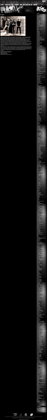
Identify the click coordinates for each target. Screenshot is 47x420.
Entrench (38, 123)
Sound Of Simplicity (40, 317)
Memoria (38, 222)
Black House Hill (39, 48)
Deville (38, 101)
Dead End (38, 89)
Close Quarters (39, 75)
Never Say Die (39, 238)
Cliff (37, 74)
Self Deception (39, 293)
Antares (38, 28)
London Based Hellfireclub (41, 206)
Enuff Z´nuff (38, 124)
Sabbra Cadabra (39, 285)
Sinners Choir (39, 299)
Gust (37, 158)
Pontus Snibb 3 (39, 258)
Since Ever (38, 298)
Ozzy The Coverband (40, 248)
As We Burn (39, 33)
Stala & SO (38, 319)
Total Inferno (39, 361)
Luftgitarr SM (39, 211)
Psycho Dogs (39, 261)
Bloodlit (38, 52)
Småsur (38, 311)
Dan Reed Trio (39, 85)
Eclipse (38, 114)
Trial (37, 363)
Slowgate (38, 308)
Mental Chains (39, 223)
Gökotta (38, 159)
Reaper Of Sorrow (39, 268)
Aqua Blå (38, 31)
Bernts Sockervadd (40, 45)
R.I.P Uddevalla (39, 264)
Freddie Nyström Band (40, 139)
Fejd (37, 136)
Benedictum (38, 44)
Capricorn (38, 65)
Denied (38, 98)
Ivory (37, 180)
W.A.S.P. (38, 384)
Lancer (38, 200)
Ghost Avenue (39, 147)
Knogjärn (38, 195)
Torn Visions (39, 359)
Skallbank (38, 303)
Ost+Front (38, 245)
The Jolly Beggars (39, 340)
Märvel (38, 235)
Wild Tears (38, 388)
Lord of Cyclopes (39, 208)
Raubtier (38, 266)
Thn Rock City (39, 354)
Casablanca (38, 66)
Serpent (38, 294)
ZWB (37, 399)
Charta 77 (38, 68)
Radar (38, 265)
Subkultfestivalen (39, 326)
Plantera (38, 257)
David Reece (39, 86)
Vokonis (38, 379)
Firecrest (38, 138)
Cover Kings (39, 78)
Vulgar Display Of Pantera (41, 382)
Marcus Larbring (39, 216)
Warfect (38, 385)
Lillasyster (38, 204)
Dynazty (38, 110)
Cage (37, 63)
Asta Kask (38, 35)
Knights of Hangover (40, 194)
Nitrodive (38, 240)
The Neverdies (39, 344)
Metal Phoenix (39, 225)
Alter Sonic (38, 24)
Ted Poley (38, 332)
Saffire (38, 286)
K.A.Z (37, 189)
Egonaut (38, 115)
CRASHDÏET (39, 80)
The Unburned (39, 350)
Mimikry (38, 228)
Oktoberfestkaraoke (40, 242)
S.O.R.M (38, 284)
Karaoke (38, 190)
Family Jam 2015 (39, 134)
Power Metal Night (40, 259)
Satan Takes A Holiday (40, 291)
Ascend (38, 34)
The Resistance (39, 347)
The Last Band (39, 341)
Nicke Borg (38, 239)
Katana (38, 191)
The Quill (38, 346)
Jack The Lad (39, 181)
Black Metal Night (39, 49)
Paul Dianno (39, 253)
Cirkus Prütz (39, 73)
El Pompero (38, 116)
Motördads (38, 231)
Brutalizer (38, 60)
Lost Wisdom (39, 209)
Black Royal (38, 50)
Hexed (38, 169)
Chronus (38, 72)
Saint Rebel (38, 288)
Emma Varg (38, 120)
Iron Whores (39, 179)
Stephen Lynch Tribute (40, 321)
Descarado (38, 99)
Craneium (38, 79)
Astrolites (38, 36)
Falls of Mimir (39, 133)
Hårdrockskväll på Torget (40, 174)
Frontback (38, 142)
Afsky (37, 18)
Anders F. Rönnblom (40, 25)
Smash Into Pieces (40, 310)
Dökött (38, 113)
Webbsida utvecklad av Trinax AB (23, 419)
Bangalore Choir (39, 42)
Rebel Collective (39, 269)
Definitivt (38, 93)
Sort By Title (39, 316)
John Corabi (39, 187)
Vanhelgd (38, 376)
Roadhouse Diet (39, 280)
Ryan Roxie (38, 283)
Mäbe (37, 234)
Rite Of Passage (39, 279)
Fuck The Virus (39, 144)
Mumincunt (38, 233)
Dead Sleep (38, 90)
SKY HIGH (38, 307)
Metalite (38, 226)
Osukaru (38, 246)
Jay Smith (38, 184)
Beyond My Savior (39, 47)
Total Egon (38, 360)
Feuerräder (38, 137)
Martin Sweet (39, 219)
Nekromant (38, 237)
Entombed (38, 122)
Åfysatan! (38, 400)
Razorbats (38, 267)
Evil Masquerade (39, 129)
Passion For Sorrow (40, 252)
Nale (37, 236)
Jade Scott (38, 182)
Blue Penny (38, 53)
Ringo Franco (39, 278)
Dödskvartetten (39, 112)
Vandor (38, 375)
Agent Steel (38, 21)
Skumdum (38, 306)
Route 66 (38, 282)
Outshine (38, 247)
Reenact (38, 272)
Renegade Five (39, 274)
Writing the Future (39, 395)
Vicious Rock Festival (40, 377)
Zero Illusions (39, 397)
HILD (37, 170)
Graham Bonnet (39, 150)
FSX (37, 143)
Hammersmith (39, 161)
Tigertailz (38, 357)
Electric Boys (39, 117)
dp (37, 107)
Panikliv (38, 251)
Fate (37, 135)
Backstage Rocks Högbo (40, 39)
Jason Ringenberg (39, 183)
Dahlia (38, 84)
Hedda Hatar (39, 166)
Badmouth (38, 40)
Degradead (38, 94)
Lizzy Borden (39, 205)
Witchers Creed (39, 391)
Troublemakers (39, 365)
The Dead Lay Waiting (40, 335)
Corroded (38, 77)
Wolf (37, 393)
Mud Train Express (40, 232)
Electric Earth (39, 118)
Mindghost (38, 229)
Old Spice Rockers (40, 243)
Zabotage (38, 396)
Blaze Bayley (39, 51)
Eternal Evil (38, 128)
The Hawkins (39, 339)
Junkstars (38, 188)
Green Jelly (38, 155)
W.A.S (38, 383)
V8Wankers (38, 372)
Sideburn (38, 297)
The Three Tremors (40, 349)
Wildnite (38, 389)
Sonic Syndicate (39, 315)
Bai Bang (38, 41)
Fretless (38, 140)
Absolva (38, 17)
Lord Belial (38, 207)
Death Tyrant (39, 92)
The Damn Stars (39, 334)
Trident (38, 364)
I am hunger (39, 175)
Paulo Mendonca (39, 254)
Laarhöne (38, 199)
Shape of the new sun (40, 296)
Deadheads (38, 91)
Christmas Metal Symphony (41, 71)
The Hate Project (39, 338)
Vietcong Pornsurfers (40, 378)
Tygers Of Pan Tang (40, 368)
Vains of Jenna (39, 374)
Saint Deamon (39, 287)
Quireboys (38, 263)
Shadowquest (39, 295)
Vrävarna (38, 381)
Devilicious (38, 100)
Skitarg (38, 304)
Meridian (38, 224)
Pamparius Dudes (39, 250)
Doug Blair (38, 106)
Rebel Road (38, 270)
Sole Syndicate (39, 312)
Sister (38, 301)
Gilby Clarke (39, 149)
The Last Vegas (39, 342)
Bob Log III (38, 54)
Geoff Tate (38, 146)
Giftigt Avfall (38, 148)
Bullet (37, 61)
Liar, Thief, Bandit (39, 203)
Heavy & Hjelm (39, 165)
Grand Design (39, 151)
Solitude (38, 313)
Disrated (38, 103)
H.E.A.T (38, 160)
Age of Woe (38, 20)
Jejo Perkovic (39, 186)
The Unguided (39, 351)
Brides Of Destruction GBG (41, 58)
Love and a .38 (39, 210)
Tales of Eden (39, 331)
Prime (38, 260)
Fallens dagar (39, 132)
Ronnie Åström (39, 281)
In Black (38, 177)
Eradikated (38, 126)
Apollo (38, 30)
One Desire (38, 244)
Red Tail (38, 271)
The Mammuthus (39, 343)
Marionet (38, 217)
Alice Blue (38, 23)
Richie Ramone (39, 277)
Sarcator (38, 290)
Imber (38, 176)
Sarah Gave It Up (39, 289)
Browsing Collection (40, 59)
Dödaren (38, 111)
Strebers (38, 325)
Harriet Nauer (39, 164)
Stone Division (39, 323)
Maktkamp (38, 213)
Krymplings (38, 197)
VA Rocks (38, 373)
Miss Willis (38, 230)
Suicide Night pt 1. (39, 328)
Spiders (38, 318)
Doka (37, 104)
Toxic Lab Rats (39, 362)
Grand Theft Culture (40, 152)
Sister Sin (38, 302)
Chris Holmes (39, 70)
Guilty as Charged (39, 157)
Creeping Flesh (39, 81)
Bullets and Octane (40, 62)
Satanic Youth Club (40, 292)
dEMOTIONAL (39, 95)
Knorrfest (38, 196)
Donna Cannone (39, 105)
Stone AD (38, 322)
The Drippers (39, 336)
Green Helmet (39, 154)
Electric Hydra (39, 119)
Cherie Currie (39, 69)
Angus (38, 27)
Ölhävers (38, 402)
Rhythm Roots (39, 276)
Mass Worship (39, 220)
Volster (38, 380)
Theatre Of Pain (39, 352)
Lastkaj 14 (38, 202)
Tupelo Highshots (39, 366)
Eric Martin (38, 127)
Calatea (38, 64)
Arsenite (38, 32)
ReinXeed (38, 273)
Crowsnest (38, 82)
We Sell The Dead (39, 387)
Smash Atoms (39, 309)
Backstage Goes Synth (40, 38)
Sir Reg (38, 300)
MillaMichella (39, 227)
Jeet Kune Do (39, 185)
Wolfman (38, 394)
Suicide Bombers (39, 327)
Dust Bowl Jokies (39, 109)
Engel (38, 121)
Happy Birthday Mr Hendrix (41, 162)
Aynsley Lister (39, 37)
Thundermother (39, 355)
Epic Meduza (39, 125)
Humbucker (38, 173)
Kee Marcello (39, 192)
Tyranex (38, 369)
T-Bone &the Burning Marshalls (41, 330)
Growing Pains (39, 156)
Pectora (38, 255)
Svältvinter (38, 329)
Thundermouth (39, 356)
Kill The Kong (39, 193)
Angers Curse (39, 26)
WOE (37, 392)
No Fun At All (39, 241)
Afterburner (38, 19)
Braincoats (38, 57)
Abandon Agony (39, 15)
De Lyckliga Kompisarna (40, 87)
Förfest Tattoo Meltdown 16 (41, 145)
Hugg (37, 172)
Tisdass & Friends (39, 358)
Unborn (38, 371)
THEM (38, 353)
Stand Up (38, 320)
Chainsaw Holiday (39, 67)
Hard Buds (38, 163)
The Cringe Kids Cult (40, 333)
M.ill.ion (38, 212)
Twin (37, 367)
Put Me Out (38, 262)
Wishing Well (39, 390)
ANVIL (38, 29)
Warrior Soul (39, 386)
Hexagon (38, 168)
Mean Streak (39, 221)
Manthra (38, 215)
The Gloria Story (39, 337)
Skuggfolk (38, 305)
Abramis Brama (39, 16)
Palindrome (38, 249)
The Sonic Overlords (40, 348)
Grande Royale (39, 153)
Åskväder (38, 401)
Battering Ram (39, 43)
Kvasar (38, 198)
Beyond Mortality (39, 46)
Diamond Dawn (39, 102)
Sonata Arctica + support (40, 314)
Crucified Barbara (39, 83)
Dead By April (39, 88)
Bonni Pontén (39, 55)
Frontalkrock (39, 141)
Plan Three (38, 256)
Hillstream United (39, 171)
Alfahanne (38, 22)
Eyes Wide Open (39, 130)
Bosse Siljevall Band (40, 56)
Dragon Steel (39, 108)
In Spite (38, 178)
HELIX (38, 167)
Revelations (38, 275)
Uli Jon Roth (39, 370)
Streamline (38, 324)
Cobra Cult (38, 76)
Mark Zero (38, 218)
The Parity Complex (40, 345)
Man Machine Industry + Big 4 (41, 214)
